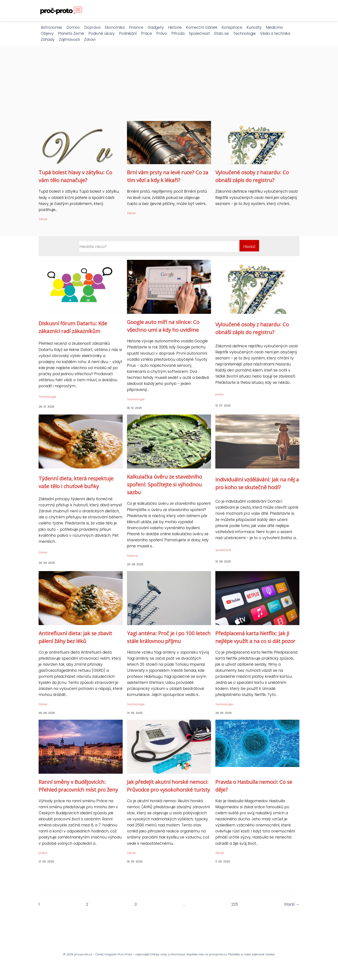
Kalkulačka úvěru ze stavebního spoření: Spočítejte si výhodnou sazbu (164, 484)
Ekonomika (115, 27)
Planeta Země (71, 33)
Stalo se (221, 33)
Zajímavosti (69, 39)
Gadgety (156, 27)
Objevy (47, 33)
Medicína (274, 27)
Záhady (48, 39)
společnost (223, 550)
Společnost (199, 33)
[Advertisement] (169, 88)
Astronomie (51, 27)
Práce (146, 33)
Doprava (92, 27)
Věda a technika (275, 33)
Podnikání (128, 33)
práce (43, 853)
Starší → (291, 904)
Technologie (244, 33)
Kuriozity (254, 27)
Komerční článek (201, 27)
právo (219, 394)
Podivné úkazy (101, 33)
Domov (73, 27)
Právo (161, 33)
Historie (175, 27)
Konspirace (232, 27)
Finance (136, 27)
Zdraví (89, 39)
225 (234, 904)
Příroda (178, 33)
